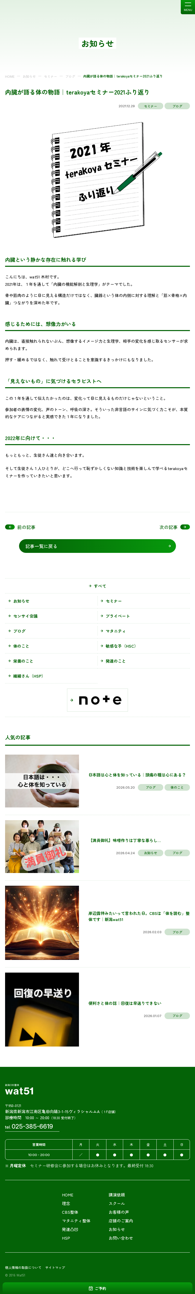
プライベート (118, 616)
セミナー (50, 76)
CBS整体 (70, 1212)
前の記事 (20, 527)
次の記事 (174, 527)
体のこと (21, 646)
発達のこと (116, 661)
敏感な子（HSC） (122, 646)
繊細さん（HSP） (29, 676)
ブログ (70, 76)
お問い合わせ (121, 1238)
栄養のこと (23, 661)
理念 (66, 1203)
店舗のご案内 (121, 1221)
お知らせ (29, 76)
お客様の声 (119, 1212)
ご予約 (100, 1288)
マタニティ (116, 631)
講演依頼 (117, 1195)
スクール (117, 1203)
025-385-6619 (32, 1126)
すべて (100, 586)
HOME (9, 76)
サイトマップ (55, 1267)
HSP (66, 1238)
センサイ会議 (25, 616)
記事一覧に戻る (41, 546)
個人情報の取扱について (23, 1267)
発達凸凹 (70, 1229)
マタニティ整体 (76, 1221)
